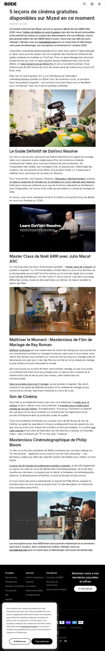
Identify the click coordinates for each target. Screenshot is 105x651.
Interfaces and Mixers (15, 586)
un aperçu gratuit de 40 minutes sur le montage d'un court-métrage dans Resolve (52, 182)
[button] (92, 4)
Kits (6, 595)
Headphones (11, 582)
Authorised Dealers (34, 590)
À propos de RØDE (54, 577)
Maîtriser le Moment (19, 350)
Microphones (11, 577)
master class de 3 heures (79, 266)
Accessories (10, 590)
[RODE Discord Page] (65, 641)
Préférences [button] (20, 641)
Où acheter (31, 586)
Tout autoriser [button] (42, 641)
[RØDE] (11, 4)
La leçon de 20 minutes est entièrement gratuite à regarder (39, 465)
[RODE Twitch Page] (61, 641)
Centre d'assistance (35, 577)
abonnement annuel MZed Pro (37, 64)
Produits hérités (33, 595)
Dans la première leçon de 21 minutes (28, 384)
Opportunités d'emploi (56, 589)
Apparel (8, 599)
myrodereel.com (47, 42)
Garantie (29, 582)
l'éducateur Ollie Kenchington (70, 178)
